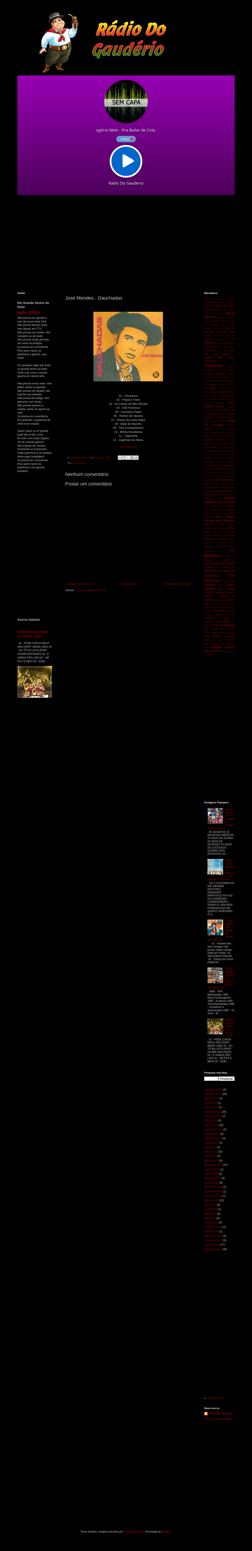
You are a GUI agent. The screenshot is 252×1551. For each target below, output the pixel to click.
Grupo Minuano (219, 472)
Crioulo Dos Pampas (224, 370)
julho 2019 (210, 1204)
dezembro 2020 (213, 1164)
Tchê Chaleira (211, 629)
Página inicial (129, 583)
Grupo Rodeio (211, 483)
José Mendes (79, 463)
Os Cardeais (223, 560)
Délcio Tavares (227, 384)
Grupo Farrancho (226, 451)
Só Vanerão (221, 621)
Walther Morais (223, 647)
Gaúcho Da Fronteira (223, 413)
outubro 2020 (212, 1169)
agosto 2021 (211, 1142)
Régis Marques (220, 603)
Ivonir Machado (226, 502)
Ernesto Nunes (227, 391)
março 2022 (211, 1125)
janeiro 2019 (211, 1231)
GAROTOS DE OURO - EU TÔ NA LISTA (230, 1028)
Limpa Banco (227, 524)
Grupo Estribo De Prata (216, 447)
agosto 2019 (211, 1200)
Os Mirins (224, 570)
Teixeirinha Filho (213, 640)
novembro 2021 (213, 1129)
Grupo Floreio (211, 454)
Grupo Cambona (227, 432)
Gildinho (221, 421)
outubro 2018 (212, 1244)
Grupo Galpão (227, 454)
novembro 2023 (213, 1089)
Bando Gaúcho (223, 343)
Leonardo (209, 524)
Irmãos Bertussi (219, 494)
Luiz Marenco (222, 528)
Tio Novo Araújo (217, 643)
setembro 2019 (213, 1195)
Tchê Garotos (228, 629)
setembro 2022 (213, 1116)
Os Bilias (225, 556)
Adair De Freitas (213, 313)
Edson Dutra (227, 388)
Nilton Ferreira (222, 546)
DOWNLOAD (128, 447)
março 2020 (211, 1173)
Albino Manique (226, 317)
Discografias (210, 388)
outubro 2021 (212, 1134)
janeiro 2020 (211, 1182)
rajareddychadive (134, 1531)
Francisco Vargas (224, 402)
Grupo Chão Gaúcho (224, 443)
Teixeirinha (229, 636)
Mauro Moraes (212, 535)
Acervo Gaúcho (227, 309)
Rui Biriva (219, 610)
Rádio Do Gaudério (220, 1413)
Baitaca (209, 342)
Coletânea (213, 365)
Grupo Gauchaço (214, 458)
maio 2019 (210, 1213)
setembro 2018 (213, 1249)
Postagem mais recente (80, 583)
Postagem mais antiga (177, 583)
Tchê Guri (210, 632)
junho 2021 (210, 1151)
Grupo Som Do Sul (219, 487)
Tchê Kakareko (227, 633)
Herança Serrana (221, 491)
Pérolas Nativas (220, 600)
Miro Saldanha (222, 539)
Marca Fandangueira (224, 531)
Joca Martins (227, 509)
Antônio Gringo (227, 321)
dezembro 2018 (213, 1235)
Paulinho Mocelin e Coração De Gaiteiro (219, 596)
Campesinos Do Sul (215, 350)
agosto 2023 (211, 1098)
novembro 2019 (213, 1191)
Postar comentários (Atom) (90, 590)
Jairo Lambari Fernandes (216, 506)
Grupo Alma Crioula (224, 429)
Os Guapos (222, 567)
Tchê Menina (212, 636)
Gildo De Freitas (219, 423)
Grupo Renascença (223, 479)
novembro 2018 (213, 1240)
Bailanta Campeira (213, 335)
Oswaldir (220, 589)
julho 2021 (210, 1147)
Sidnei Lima (222, 614)
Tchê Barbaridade (223, 625)
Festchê (222, 395)
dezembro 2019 (213, 1187)
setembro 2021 (213, 1138)
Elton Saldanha (211, 392)
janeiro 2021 (211, 1160)
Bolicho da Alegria (224, 346)
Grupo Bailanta (211, 432)
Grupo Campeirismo (214, 436)
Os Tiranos (229, 581)
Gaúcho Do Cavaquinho (215, 417)
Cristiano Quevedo (215, 373)
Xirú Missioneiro (213, 651)
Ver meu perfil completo (218, 1419)
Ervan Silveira (211, 395)
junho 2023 (210, 1102)
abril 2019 (210, 1218)
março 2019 (211, 1222)
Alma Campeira (211, 321)
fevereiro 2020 (212, 1178)
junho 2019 (210, 1209)
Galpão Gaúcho (214, 406)
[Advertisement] (40, 243)
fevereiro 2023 (212, 1111)
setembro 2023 (213, 1094)
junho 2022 (210, 1120)
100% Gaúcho (218, 302)
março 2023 (211, 1107)
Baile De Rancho (225, 339)
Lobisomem (209, 528)
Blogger (166, 1531)
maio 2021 (210, 1155)
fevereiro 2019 (212, 1227)
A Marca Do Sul (222, 305)
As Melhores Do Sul (216, 324)
